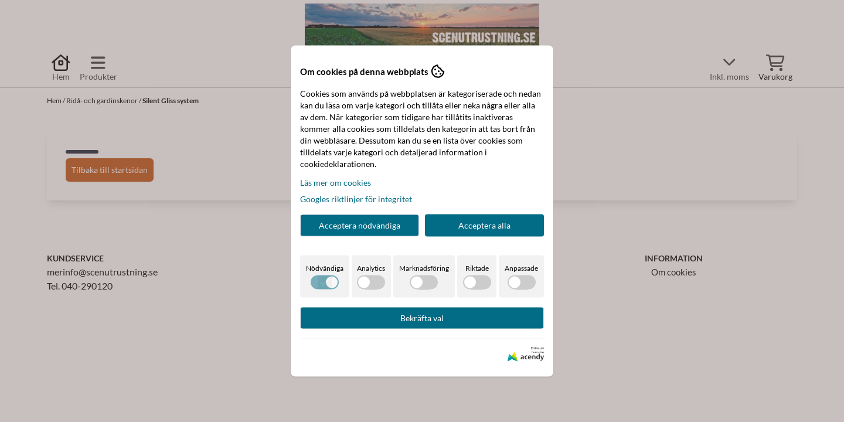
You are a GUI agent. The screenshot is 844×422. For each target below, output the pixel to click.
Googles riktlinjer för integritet (356, 199)
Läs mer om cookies (335, 183)
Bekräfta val (422, 318)
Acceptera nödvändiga (359, 225)
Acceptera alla (484, 225)
